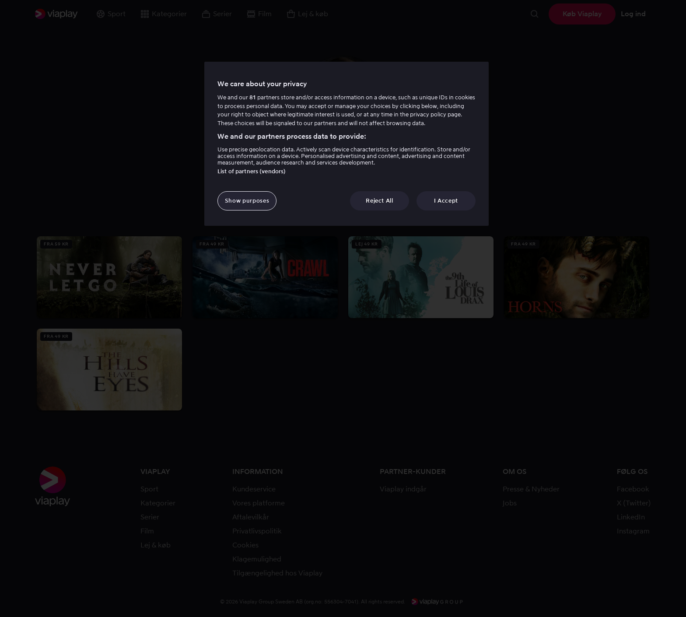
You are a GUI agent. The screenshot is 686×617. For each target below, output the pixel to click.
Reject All (379, 200)
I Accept (446, 200)
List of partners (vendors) (251, 171)
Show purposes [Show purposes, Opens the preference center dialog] (247, 200)
